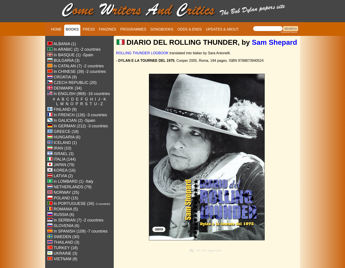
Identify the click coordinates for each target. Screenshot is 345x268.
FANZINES (107, 29)
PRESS (89, 29)
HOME (56, 29)
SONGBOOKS (161, 29)
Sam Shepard (274, 42)
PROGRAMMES (133, 29)
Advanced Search (289, 32)
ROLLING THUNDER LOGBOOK (142, 53)
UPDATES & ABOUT (222, 29)
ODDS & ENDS (189, 29)
